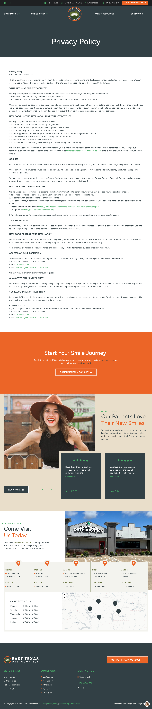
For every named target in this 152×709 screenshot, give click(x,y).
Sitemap (42, 704)
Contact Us (138, 14)
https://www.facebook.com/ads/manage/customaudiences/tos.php (68, 207)
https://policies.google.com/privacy (38, 209)
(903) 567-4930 (23, 264)
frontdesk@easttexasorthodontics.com (83, 151)
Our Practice (12, 14)
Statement (75, 704)
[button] (115, 603)
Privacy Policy (52, 704)
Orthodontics (39, 14)
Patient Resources (105, 14)
